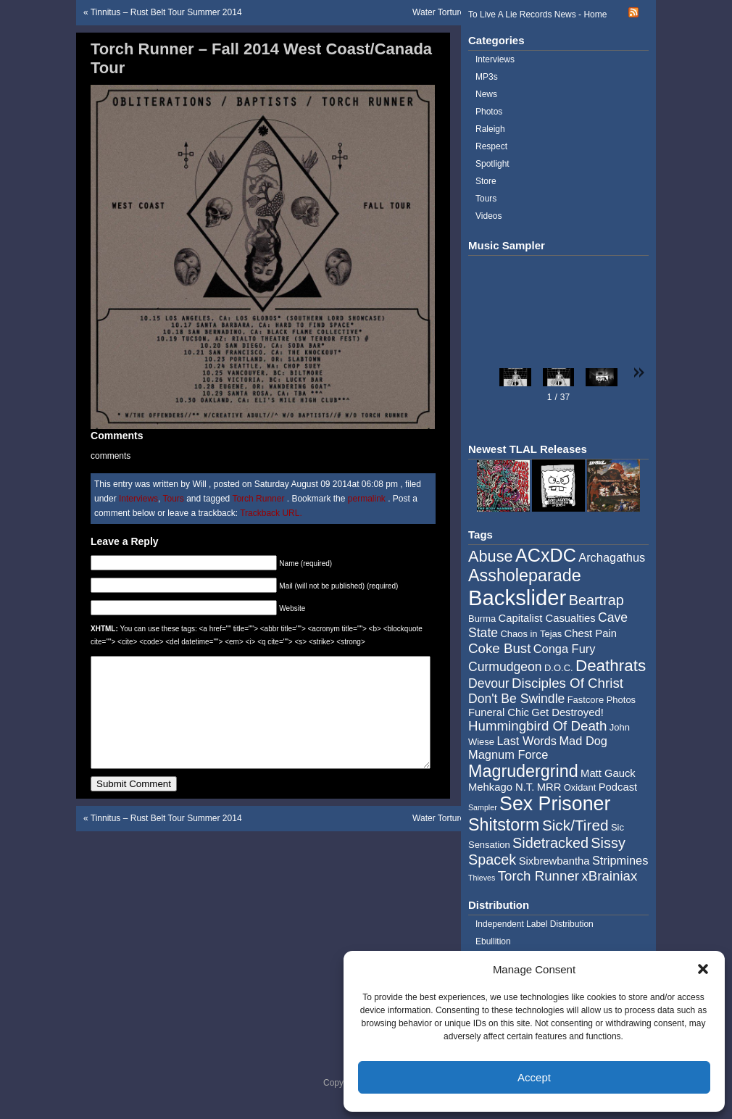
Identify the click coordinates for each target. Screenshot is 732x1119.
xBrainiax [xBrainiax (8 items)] (609, 875)
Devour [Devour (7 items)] (489, 683)
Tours (173, 499)
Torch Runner (258, 499)
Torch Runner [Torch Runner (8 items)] (538, 875)
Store (485, 181)
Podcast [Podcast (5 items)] (618, 787)
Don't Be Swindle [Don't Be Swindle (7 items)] (516, 698)
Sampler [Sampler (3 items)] (482, 807)
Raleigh (490, 129)
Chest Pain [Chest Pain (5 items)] (591, 633)
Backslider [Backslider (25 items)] (517, 598)
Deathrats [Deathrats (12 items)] (610, 666)
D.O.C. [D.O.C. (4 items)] (558, 667)
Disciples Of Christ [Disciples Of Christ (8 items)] (567, 683)
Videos (488, 216)
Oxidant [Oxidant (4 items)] (580, 787)
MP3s (486, 77)
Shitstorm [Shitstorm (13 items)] (504, 824)
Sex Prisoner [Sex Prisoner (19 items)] (554, 804)
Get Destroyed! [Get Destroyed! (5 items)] (567, 712)
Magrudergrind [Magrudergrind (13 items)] (523, 771)
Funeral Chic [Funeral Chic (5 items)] (498, 712)
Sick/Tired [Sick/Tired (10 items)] (575, 825)
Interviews (138, 499)
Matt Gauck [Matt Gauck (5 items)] (608, 773)
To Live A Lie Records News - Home (537, 14)
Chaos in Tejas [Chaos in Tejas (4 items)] (531, 633)
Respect (491, 146)
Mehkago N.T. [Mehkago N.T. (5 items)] (501, 787)
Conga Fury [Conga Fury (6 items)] (564, 648)
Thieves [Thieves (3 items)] (481, 877)
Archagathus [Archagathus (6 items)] (611, 557)
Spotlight (492, 164)
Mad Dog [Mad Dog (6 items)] (583, 740)
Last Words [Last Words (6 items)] (526, 740)
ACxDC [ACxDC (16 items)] (545, 555)
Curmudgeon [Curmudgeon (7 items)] (505, 667)
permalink (368, 499)
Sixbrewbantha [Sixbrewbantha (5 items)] (554, 861)
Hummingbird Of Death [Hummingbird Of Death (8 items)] (537, 725)
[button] (703, 969)
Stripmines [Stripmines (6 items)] (620, 860)
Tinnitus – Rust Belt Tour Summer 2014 (166, 12)
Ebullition (493, 941)
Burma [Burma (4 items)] (482, 618)
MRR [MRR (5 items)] (549, 787)
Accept (534, 1077)
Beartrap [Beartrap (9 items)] (596, 600)
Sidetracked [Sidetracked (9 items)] (550, 843)
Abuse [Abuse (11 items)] (490, 556)
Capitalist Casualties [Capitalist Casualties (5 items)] (547, 618)
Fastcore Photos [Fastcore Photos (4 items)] (601, 699)
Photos (488, 112)
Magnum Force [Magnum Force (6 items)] (508, 754)
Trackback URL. (271, 513)
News (486, 94)
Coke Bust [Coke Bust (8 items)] (499, 648)
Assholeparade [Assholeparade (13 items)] (524, 575)
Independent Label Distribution (534, 924)
